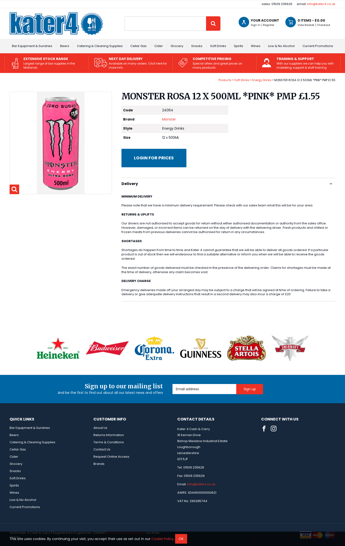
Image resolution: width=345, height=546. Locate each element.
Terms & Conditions (108, 442)
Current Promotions (318, 46)
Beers (64, 46)
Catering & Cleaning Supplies (100, 46)
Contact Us (101, 449)
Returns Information (108, 435)
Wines (255, 46)
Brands (98, 464)
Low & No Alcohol (281, 46)
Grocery (177, 46)
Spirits (238, 46)
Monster (169, 119)
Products (224, 80)
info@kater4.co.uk (321, 4)
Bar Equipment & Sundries (32, 46)
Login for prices (154, 158)
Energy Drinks (261, 80)
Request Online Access (111, 456)
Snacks (196, 46)
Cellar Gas (138, 46)
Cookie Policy (162, 538)
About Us (100, 428)
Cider (158, 46)
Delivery (226, 183)
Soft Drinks (218, 46)
